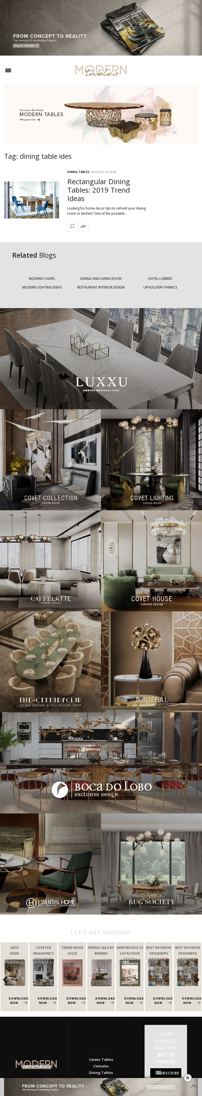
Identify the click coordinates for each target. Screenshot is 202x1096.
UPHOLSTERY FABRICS (160, 287)
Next (193, 979)
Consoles (101, 1066)
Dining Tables (78, 172)
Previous (8, 979)
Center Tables (101, 1059)
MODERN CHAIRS (42, 278)
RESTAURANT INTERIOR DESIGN (101, 287)
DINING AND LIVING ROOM (100, 278)
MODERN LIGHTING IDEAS (42, 287)
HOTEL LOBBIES (160, 278)
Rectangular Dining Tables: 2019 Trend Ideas (98, 190)
